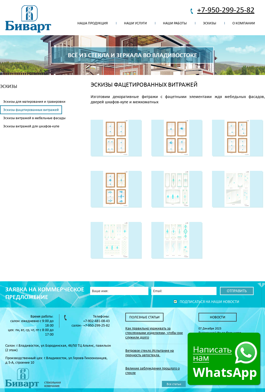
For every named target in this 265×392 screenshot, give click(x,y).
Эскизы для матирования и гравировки (34, 101)
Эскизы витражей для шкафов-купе (31, 126)
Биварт (28, 19)
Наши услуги (135, 23)
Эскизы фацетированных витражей (31, 110)
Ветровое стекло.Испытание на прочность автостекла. (149, 352)
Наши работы (175, 23)
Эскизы (209, 23)
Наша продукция (92, 23)
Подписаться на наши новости (209, 301)
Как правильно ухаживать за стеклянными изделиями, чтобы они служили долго (154, 333)
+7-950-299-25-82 (225, 10)
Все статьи (174, 384)
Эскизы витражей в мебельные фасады (34, 118)
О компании (243, 23)
